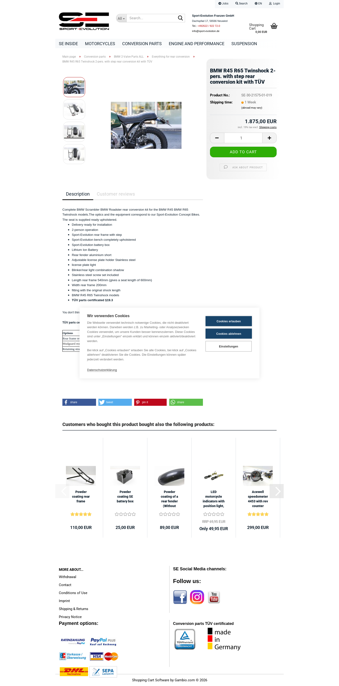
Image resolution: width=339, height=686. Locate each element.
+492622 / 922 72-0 (209, 25)
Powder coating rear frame (81, 496)
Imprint (64, 601)
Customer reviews (116, 194)
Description (78, 194)
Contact (65, 585)
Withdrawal (67, 577)
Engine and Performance (196, 43)
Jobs (223, 3)
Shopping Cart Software (150, 680)
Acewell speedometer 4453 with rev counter (258, 499)
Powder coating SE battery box (125, 496)
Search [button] (241, 3)
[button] (258, 4)
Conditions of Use (73, 593)
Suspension (244, 43)
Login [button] (274, 3)
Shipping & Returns (73, 609)
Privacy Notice (70, 617)
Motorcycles (100, 43)
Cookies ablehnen (228, 333)
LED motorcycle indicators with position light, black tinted (214, 499)
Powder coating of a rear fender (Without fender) (169, 499)
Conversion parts (142, 43)
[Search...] (121, 18)
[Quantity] (243, 138)
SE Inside (68, 43)
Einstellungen (228, 346)
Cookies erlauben (229, 321)
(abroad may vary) (251, 107)
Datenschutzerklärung (102, 369)
